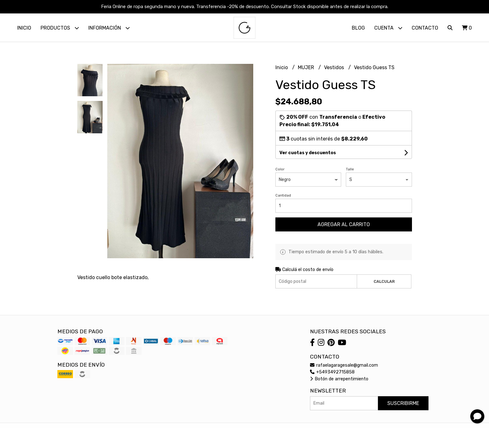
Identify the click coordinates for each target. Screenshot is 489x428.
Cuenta (388, 28)
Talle (350, 169)
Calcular (384, 281)
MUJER (306, 67)
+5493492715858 (332, 372)
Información (109, 28)
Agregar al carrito (343, 224)
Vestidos (334, 67)
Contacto (425, 28)
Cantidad (283, 195)
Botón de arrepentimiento (339, 379)
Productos (60, 28)
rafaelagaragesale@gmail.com (344, 365)
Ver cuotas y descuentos (307, 152)
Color (279, 169)
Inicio (24, 28)
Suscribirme (403, 403)
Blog (358, 28)
